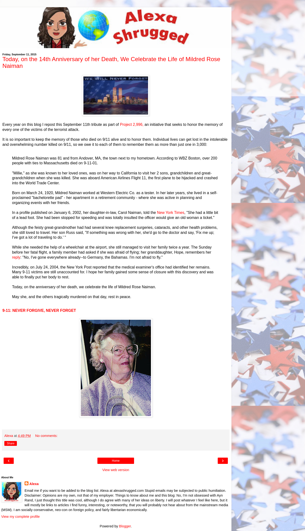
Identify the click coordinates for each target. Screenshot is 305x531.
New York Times (170, 213)
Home (116, 460)
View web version (115, 470)
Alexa (34, 484)
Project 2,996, (131, 124)
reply (16, 257)
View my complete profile (20, 516)
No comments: (46, 436)
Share (10, 443)
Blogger (125, 526)
